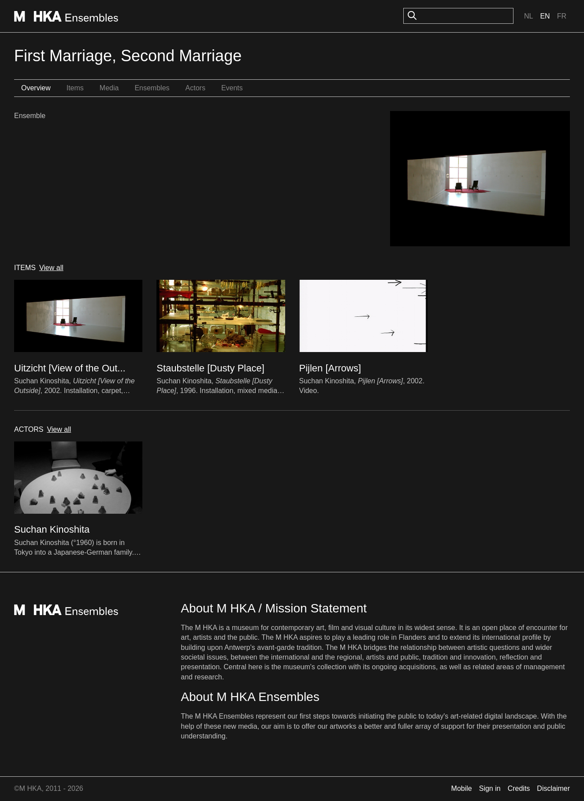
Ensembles (151, 88)
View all (51, 267)
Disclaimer (553, 788)
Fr (561, 16)
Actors (195, 88)
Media (109, 88)
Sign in (490, 788)
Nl (528, 16)
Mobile (461, 788)
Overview (36, 88)
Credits (519, 788)
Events (232, 88)
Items (75, 88)
